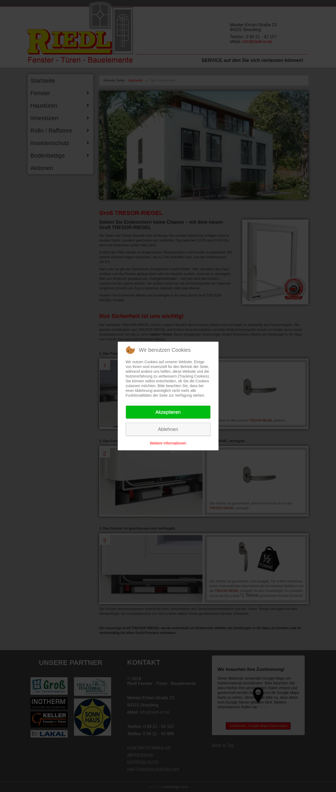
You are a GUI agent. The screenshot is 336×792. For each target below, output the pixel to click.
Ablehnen (168, 429)
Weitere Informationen (168, 443)
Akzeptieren (168, 412)
